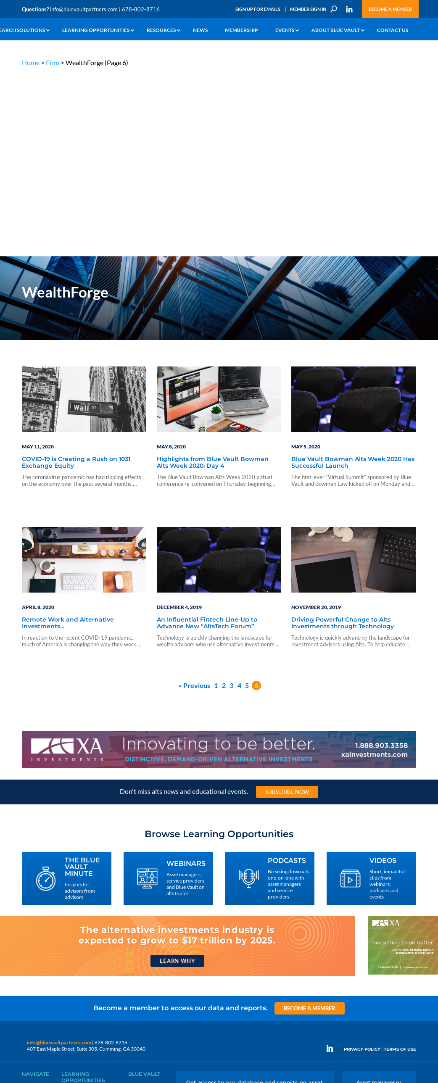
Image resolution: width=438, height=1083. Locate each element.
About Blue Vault (335, 30)
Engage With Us (379, 922)
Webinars (72, 920)
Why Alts (32, 904)
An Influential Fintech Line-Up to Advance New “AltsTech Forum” (207, 439)
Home (31, 62)
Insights (136, 904)
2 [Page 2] (224, 502)
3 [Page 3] (231, 502)
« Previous (194, 502)
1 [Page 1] (216, 502)
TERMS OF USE (400, 865)
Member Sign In (308, 9)
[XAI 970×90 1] (219, 584)
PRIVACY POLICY (362, 865)
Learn (28, 913)
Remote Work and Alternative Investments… (68, 439)
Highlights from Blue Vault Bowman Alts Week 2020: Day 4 (213, 279)
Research (32, 933)
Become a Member (390, 9)
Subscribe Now (287, 608)
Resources (161, 30)
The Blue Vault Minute (85, 910)
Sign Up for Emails (257, 9)
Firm (52, 62)
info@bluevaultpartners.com (84, 9)
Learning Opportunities (95, 30)
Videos (69, 939)
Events (284, 30)
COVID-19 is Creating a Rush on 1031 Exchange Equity (76, 279)
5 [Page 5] (247, 502)
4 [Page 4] (239, 502)
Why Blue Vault (38, 971)
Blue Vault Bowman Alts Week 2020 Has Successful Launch (352, 279)
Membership (241, 30)
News (200, 30)
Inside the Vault (145, 923)
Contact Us (392, 30)
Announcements (146, 913)
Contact (31, 981)
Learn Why (177, 777)
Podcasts (71, 929)
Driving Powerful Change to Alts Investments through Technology (342, 439)
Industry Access (39, 942)
